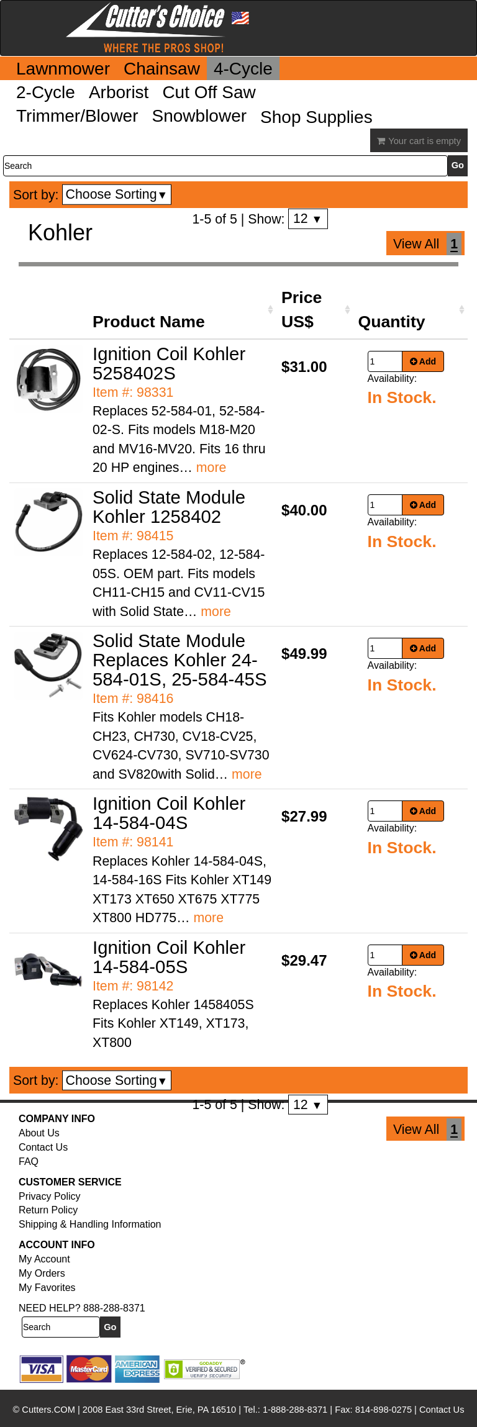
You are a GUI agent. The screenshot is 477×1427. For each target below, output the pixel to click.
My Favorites (47, 1287)
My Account (44, 1259)
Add (423, 361)
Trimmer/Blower (77, 115)
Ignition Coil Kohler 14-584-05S (169, 957)
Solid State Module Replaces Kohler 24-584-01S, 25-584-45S (179, 659)
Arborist (118, 92)
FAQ (29, 1161)
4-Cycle (243, 68)
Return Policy (48, 1210)
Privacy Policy (50, 1196)
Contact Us (43, 1147)
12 (307, 218)
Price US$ (301, 309)
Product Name (149, 321)
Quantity (391, 321)
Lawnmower (63, 68)
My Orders (42, 1273)
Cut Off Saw (208, 92)
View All (416, 244)
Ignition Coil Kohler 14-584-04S (169, 813)
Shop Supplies (316, 117)
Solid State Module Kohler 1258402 (169, 507)
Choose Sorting (117, 194)
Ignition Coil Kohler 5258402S (169, 363)
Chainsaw (162, 68)
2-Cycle (45, 92)
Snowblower (199, 115)
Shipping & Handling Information (90, 1224)
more (211, 467)
